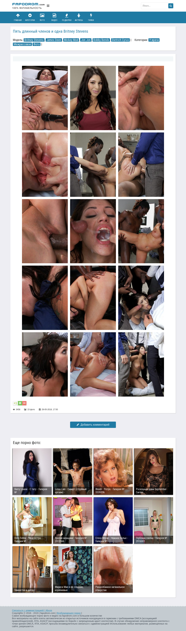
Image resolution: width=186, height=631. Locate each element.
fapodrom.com (28, 6)
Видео (54, 17)
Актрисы (79, 17)
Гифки (91, 17)
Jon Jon (86, 40)
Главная (18, 17)
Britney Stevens (34, 40)
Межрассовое (22, 44)
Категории (30, 17)
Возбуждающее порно (69, 613)
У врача (154, 40)
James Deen (53, 40)
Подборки (66, 17)
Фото (42, 17)
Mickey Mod (71, 40)
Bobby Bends (101, 40)
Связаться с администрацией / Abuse (32, 610)
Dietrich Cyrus (120, 40)
